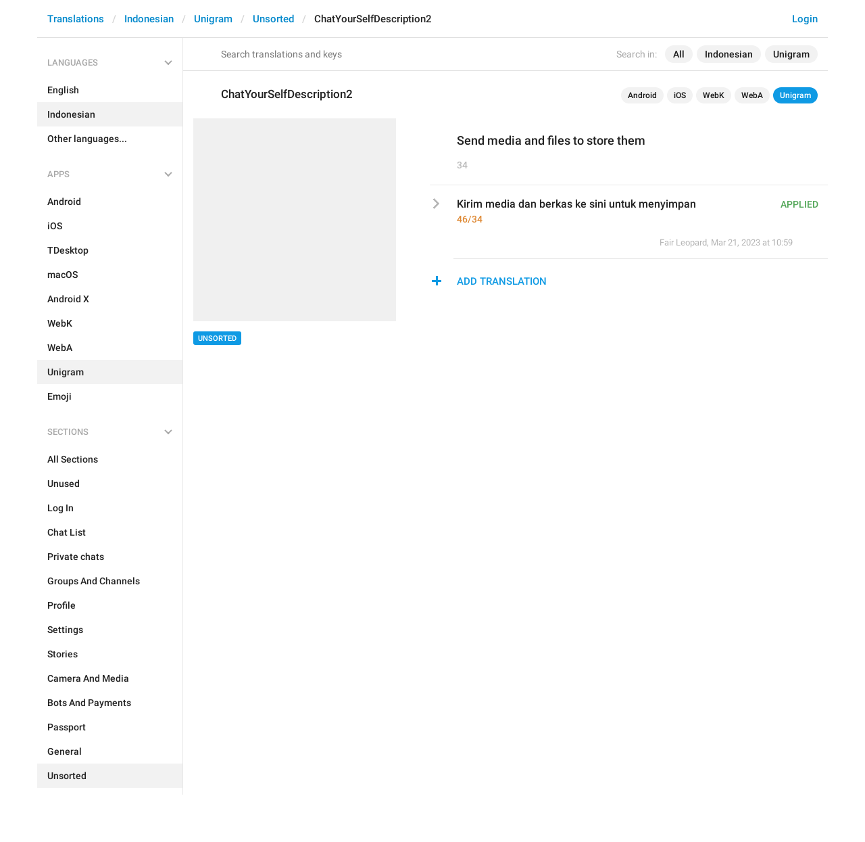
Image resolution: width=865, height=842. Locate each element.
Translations (75, 19)
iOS (680, 95)
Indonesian (149, 19)
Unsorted (273, 19)
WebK (713, 95)
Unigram (213, 19)
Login (805, 19)
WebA (752, 95)
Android (642, 95)
